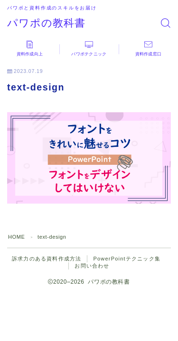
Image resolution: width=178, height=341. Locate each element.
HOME (16, 237)
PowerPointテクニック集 (126, 258)
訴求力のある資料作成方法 (46, 258)
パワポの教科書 (46, 23)
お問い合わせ (92, 266)
